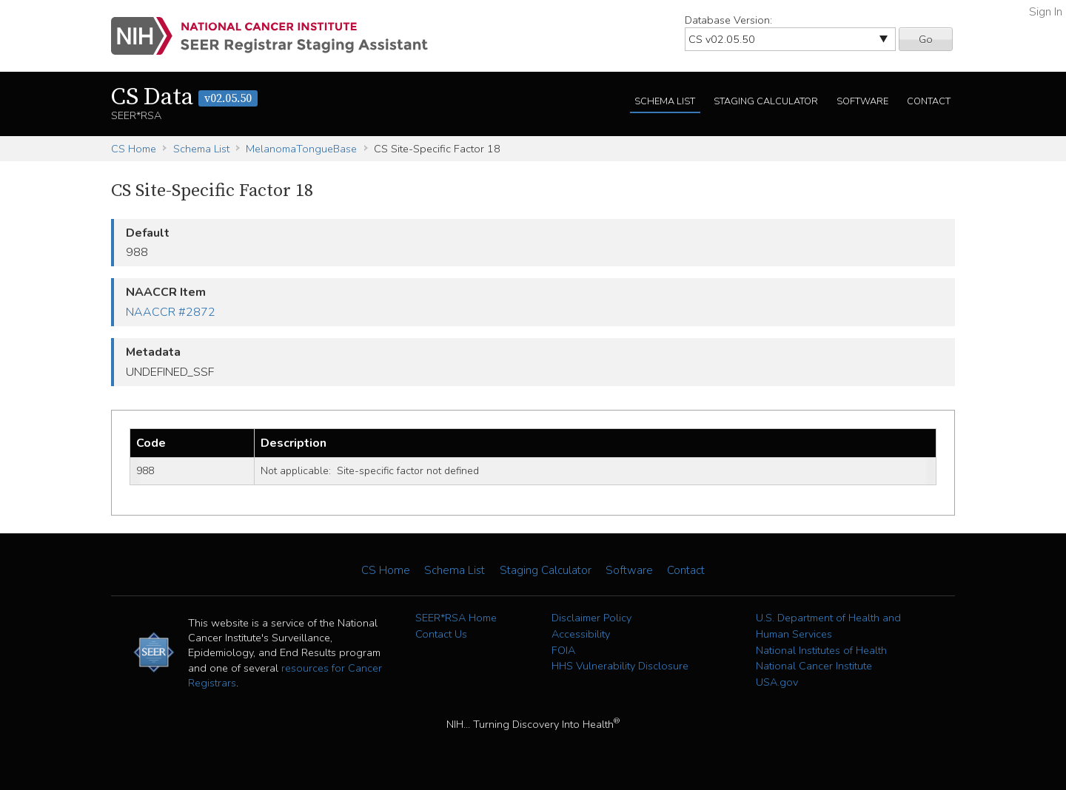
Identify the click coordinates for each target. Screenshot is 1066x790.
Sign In (1045, 12)
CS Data (184, 97)
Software (862, 101)
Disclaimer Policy (591, 617)
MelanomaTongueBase (301, 148)
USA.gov (777, 682)
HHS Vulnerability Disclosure (620, 665)
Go (926, 39)
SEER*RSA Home (456, 617)
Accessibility (581, 634)
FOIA (563, 650)
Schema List (664, 101)
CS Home (133, 148)
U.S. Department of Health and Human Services (828, 625)
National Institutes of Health (821, 650)
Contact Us (441, 634)
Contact (929, 101)
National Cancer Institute (814, 665)
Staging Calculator (766, 101)
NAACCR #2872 (170, 312)
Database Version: (728, 20)
